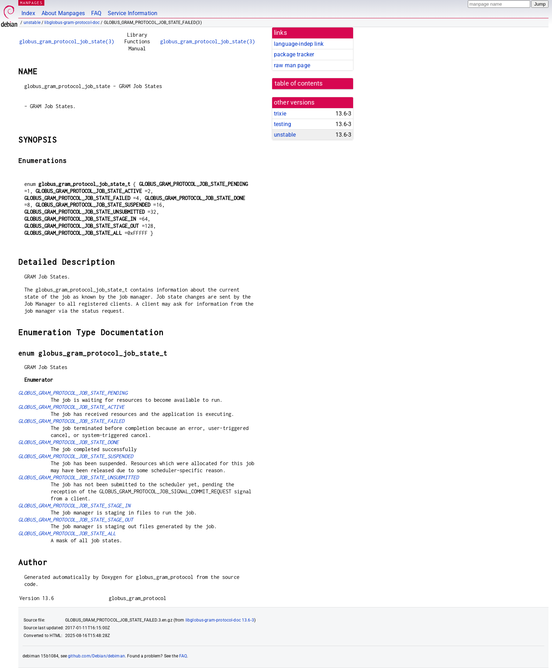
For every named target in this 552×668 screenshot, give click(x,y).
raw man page (292, 65)
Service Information (132, 13)
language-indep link (299, 43)
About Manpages (63, 13)
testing (282, 124)
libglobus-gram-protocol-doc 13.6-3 (220, 620)
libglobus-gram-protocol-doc (72, 22)
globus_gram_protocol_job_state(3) (66, 41)
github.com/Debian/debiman (96, 656)
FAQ (96, 13)
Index (28, 13)
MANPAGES (31, 2)
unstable (32, 22)
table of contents (299, 83)
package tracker (294, 54)
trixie (280, 113)
